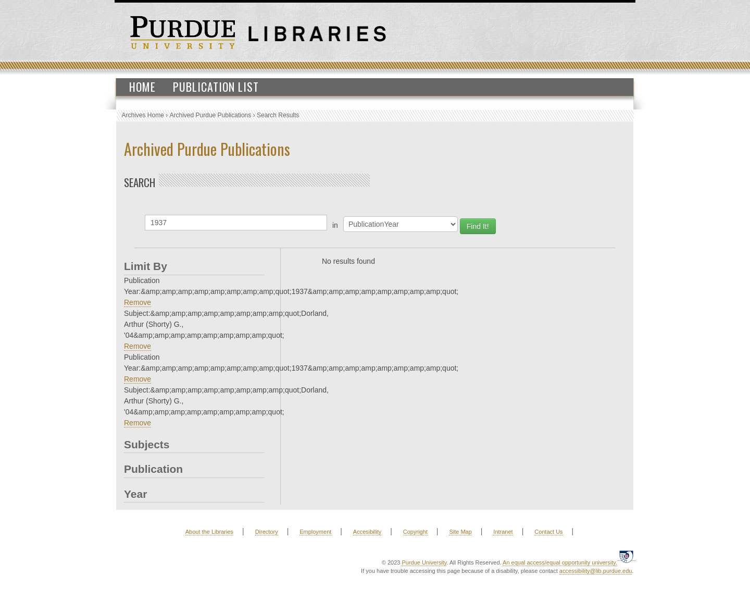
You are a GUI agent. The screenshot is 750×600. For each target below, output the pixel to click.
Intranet (502, 532)
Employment (315, 532)
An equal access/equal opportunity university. (560, 562)
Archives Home (143, 115)
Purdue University (424, 562)
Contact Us (548, 532)
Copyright (415, 532)
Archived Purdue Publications (211, 115)
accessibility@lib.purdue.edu (595, 571)
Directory (266, 532)
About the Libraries (209, 532)
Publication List (216, 86)
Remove (137, 302)
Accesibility (367, 532)
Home (142, 86)
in (335, 225)
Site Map (460, 532)
